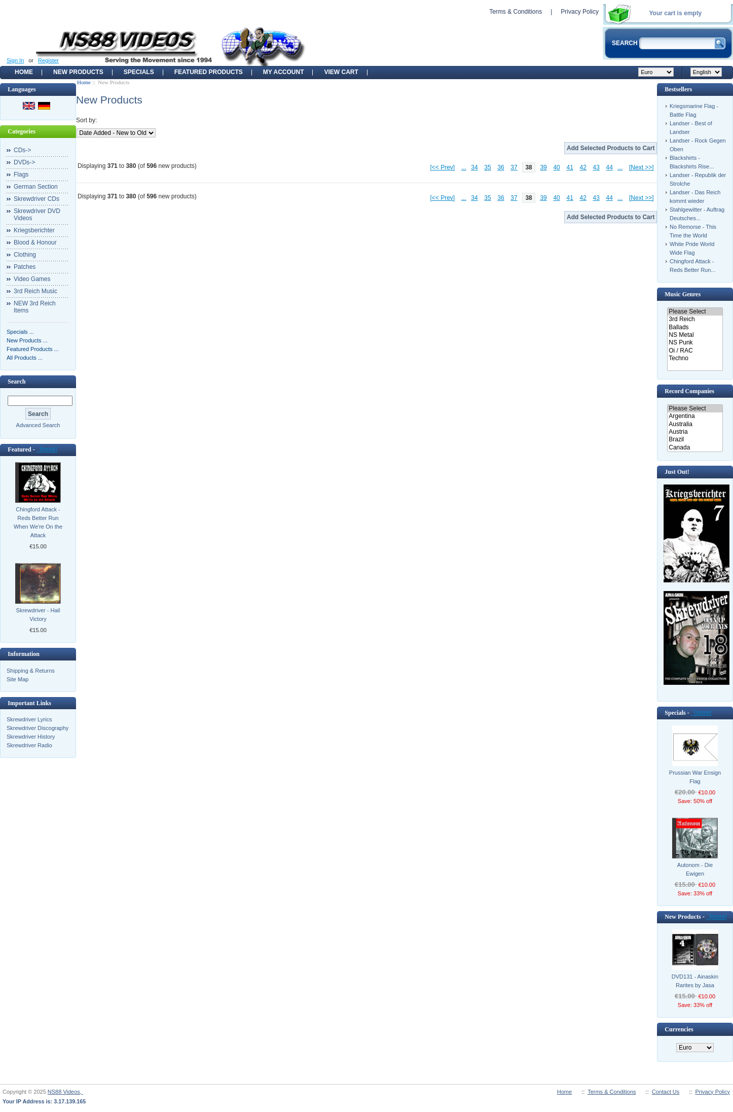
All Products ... (25, 358)
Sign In (15, 60)
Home (24, 72)
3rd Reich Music (35, 291)
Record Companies (689, 391)
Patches (24, 266)
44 (609, 167)
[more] (46, 449)
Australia (695, 424)
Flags (21, 174)
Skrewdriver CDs (36, 198)
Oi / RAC (695, 351)
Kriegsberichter (34, 230)
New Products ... (27, 340)
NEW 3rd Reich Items (35, 307)
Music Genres (683, 294)
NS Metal (695, 335)
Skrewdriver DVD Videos (37, 214)
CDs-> (22, 150)
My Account (283, 72)
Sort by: (86, 120)
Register (48, 60)
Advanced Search (38, 425)
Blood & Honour (35, 242)
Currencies (679, 1029)
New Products (78, 72)
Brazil (695, 439)
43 (596, 167)
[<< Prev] (442, 167)
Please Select (695, 312)
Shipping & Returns (31, 671)
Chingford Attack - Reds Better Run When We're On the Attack (38, 522)
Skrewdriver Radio (29, 745)
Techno (695, 358)
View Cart (341, 72)
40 (556, 167)
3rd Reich (695, 319)
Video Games (32, 279)
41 (569, 167)
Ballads (695, 327)
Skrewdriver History (31, 737)
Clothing (25, 254)
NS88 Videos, (65, 1092)
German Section (36, 186)
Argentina (695, 416)
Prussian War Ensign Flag (695, 777)
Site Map (17, 679)
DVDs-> (24, 162)
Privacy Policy (580, 11)
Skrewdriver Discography (37, 728)
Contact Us (665, 1092)
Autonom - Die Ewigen (695, 869)
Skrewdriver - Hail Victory (38, 614)
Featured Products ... (33, 349)
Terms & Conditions (515, 11)
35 (487, 167)
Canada (695, 447)
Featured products (208, 72)
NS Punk (695, 342)
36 (500, 167)
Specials (139, 72)
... (463, 167)
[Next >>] (641, 167)
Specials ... (20, 332)
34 (474, 167)
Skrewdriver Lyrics (29, 719)
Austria (695, 432)
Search (16, 381)
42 (583, 167)
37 (513, 167)
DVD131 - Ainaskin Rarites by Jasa (695, 981)
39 (543, 167)
